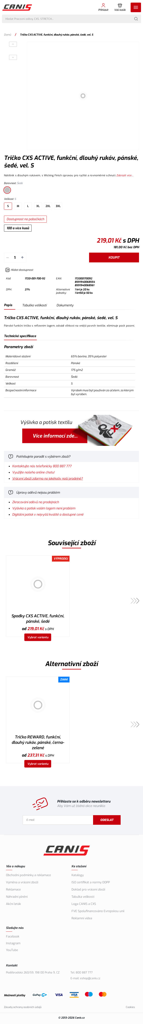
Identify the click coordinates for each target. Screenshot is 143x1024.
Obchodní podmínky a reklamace (28, 875)
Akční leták (13, 904)
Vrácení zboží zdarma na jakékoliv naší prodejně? (47, 478)
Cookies (130, 1007)
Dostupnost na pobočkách (25, 219)
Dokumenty (65, 305)
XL (38, 206)
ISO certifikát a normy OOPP (91, 882)
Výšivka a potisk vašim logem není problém (43, 508)
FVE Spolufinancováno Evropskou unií (98, 911)
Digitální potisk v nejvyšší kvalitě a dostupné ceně (47, 514)
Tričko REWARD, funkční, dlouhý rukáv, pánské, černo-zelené (38, 742)
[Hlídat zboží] (19, 269)
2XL (48, 206)
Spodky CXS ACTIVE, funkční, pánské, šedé (37, 618)
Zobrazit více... (124, 175)
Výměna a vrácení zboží (22, 882)
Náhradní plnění (17, 897)
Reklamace (13, 890)
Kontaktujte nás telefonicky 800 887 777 (42, 466)
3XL (58, 206)
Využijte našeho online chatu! (33, 472)
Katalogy (78, 875)
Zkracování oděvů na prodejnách (35, 502)
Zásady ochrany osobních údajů (23, 1007)
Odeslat (106, 820)
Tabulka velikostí (34, 305)
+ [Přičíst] (22, 257)
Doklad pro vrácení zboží (88, 890)
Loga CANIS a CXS (84, 904)
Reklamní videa (82, 918)
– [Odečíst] (7, 257)
